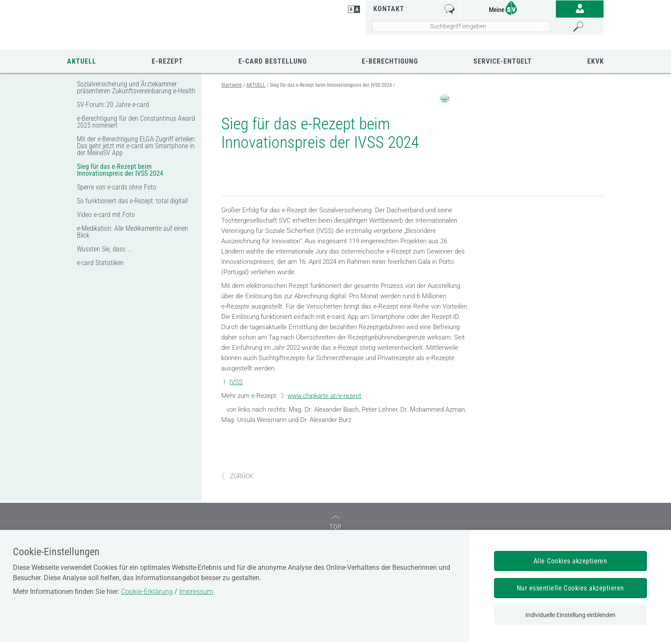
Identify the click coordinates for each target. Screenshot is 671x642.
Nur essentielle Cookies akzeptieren (570, 588)
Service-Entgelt (502, 61)
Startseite (231, 85)
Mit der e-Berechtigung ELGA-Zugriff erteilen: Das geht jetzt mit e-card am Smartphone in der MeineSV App (136, 146)
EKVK (595, 61)
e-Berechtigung (390, 61)
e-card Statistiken (100, 263)
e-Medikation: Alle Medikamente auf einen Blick (132, 231)
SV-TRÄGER (140, 526)
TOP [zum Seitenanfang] (335, 491)
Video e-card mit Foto (106, 215)
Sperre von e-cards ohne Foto (116, 187)
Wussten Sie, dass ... (104, 249)
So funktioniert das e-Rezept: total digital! (132, 201)
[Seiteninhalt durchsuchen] (461, 26)
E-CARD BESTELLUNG (272, 61)
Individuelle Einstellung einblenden (570, 614)
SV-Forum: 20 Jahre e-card (113, 105)
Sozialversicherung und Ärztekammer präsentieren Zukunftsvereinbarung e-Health (136, 87)
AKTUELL (81, 61)
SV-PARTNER (318, 526)
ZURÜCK (237, 445)
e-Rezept (167, 61)
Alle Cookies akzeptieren (570, 561)
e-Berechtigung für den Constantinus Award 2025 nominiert (136, 121)
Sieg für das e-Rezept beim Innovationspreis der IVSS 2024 (120, 169)
